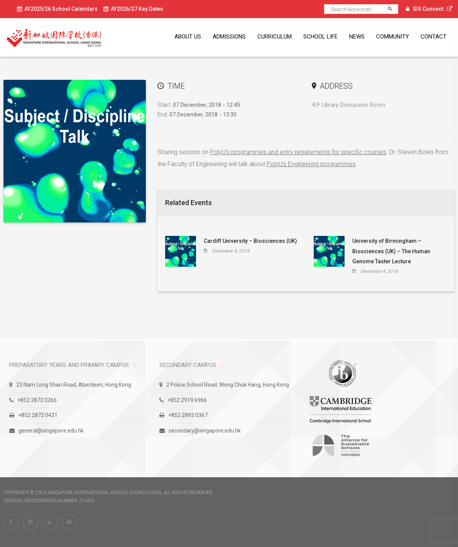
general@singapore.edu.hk (46, 431)
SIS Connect (428, 9)
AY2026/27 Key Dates (133, 9)
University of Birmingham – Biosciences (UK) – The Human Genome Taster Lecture (391, 251)
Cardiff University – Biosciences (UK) (250, 241)
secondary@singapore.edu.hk (200, 431)
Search (393, 9)
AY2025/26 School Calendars (57, 9)
